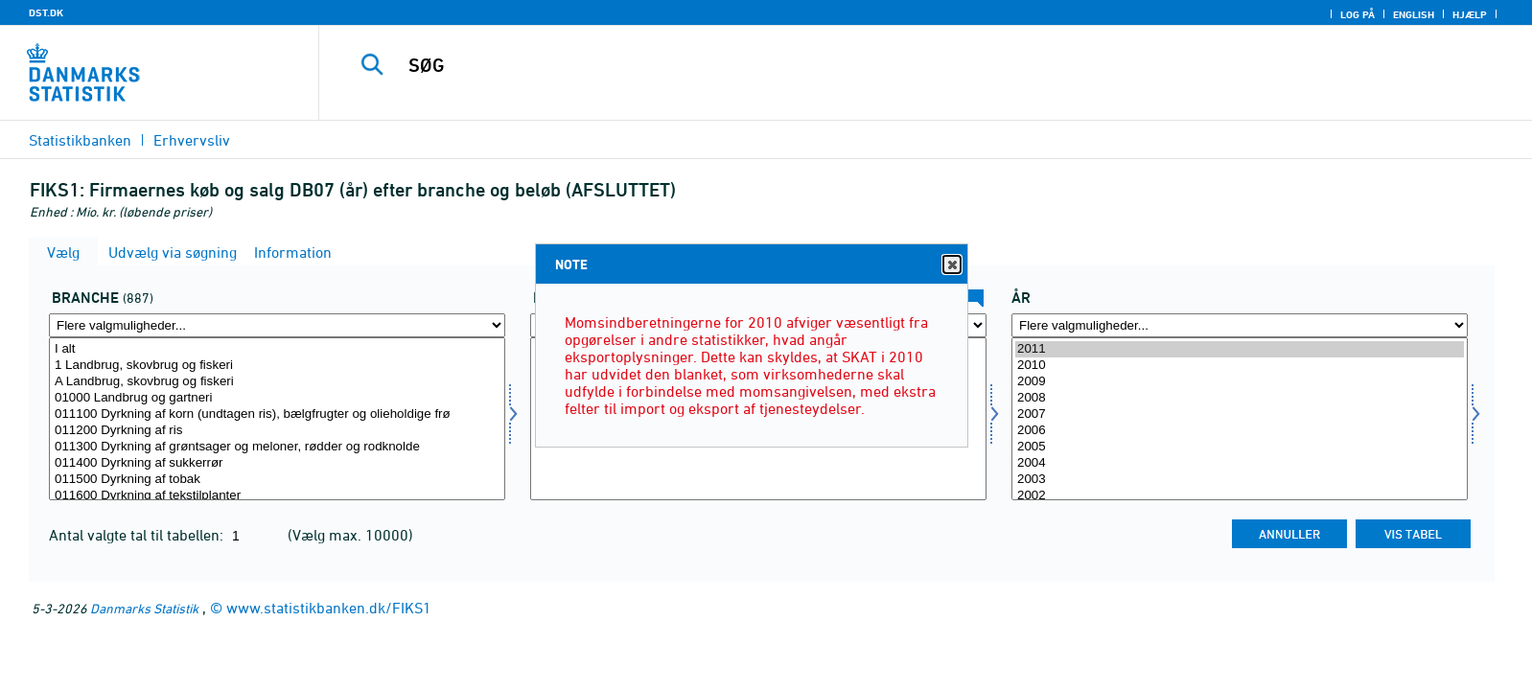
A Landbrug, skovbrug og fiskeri (277, 382)
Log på (1357, 14)
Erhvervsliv (191, 140)
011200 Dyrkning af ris (277, 431)
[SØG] (879, 65)
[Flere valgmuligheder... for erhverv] (277, 325)
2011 (1239, 349)
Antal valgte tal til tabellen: (138, 534)
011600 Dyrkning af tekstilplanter (277, 496)
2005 (1239, 447)
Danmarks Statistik (144, 608)
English (1413, 14)
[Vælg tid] (1239, 418)
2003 (1239, 480)
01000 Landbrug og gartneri (277, 398)
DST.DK (46, 12)
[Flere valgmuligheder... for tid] (1239, 325)
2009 (1239, 382)
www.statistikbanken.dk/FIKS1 (328, 607)
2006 (1239, 431)
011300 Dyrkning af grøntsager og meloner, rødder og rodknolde (277, 447)
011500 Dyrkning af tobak (277, 480)
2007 (1239, 414)
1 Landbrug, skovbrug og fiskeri (277, 365)
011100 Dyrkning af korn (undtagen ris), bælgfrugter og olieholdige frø (277, 414)
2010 (1239, 365)
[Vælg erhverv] (277, 418)
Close (951, 265)
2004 (1239, 463)
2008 (1239, 398)
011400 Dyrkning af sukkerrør (277, 463)
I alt (277, 349)
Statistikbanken (80, 140)
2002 (1239, 496)
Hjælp (1469, 14)
